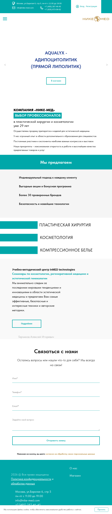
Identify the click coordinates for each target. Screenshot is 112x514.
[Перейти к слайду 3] (56, 100)
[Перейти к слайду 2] (53, 100)
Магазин (75, 475)
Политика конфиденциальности (31, 479)
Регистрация (91, 6)
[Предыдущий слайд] (5, 65)
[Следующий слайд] (107, 65)
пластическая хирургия (65, 224)
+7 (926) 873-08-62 (53, 9)
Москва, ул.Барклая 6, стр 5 (33, 491)
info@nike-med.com (25, 8)
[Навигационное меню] (5, 18)
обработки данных (23, 483)
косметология (56, 237)
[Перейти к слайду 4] (59, 100)
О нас (73, 468)
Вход (82, 6)
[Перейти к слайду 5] (62, 100)
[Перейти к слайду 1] (50, 100)
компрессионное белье (66, 250)
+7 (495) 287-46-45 (53, 6)
